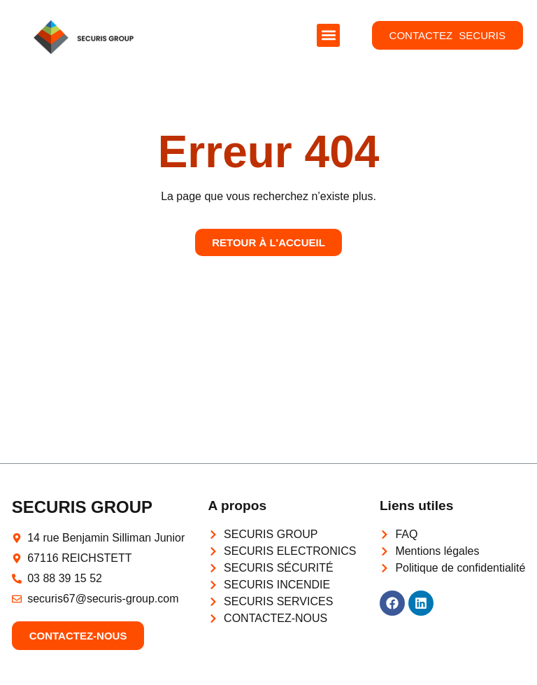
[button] (328, 35)
